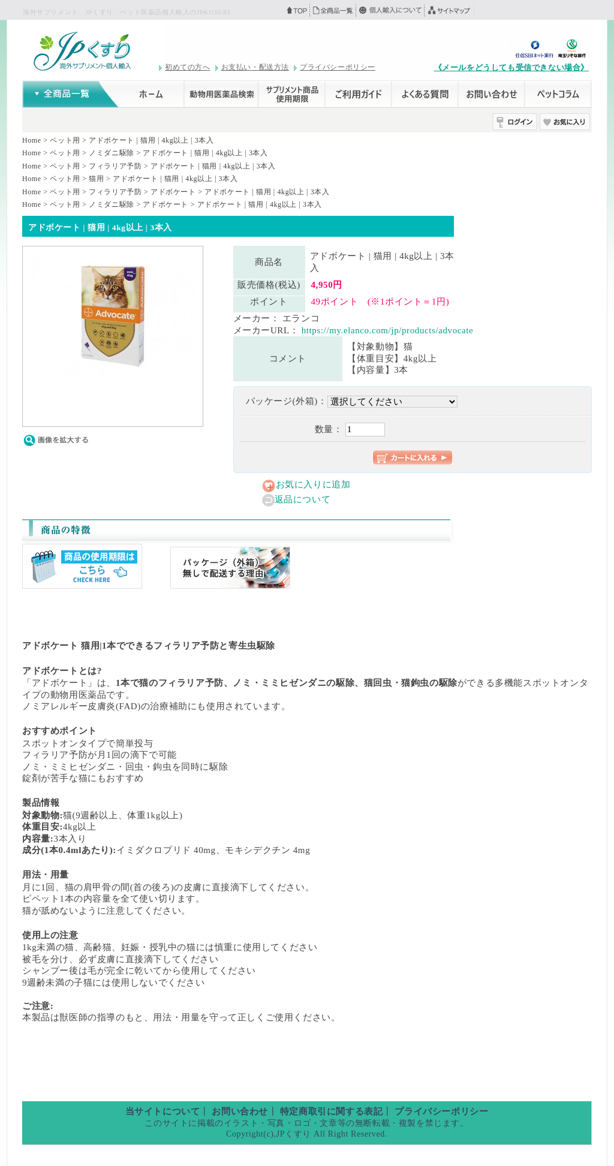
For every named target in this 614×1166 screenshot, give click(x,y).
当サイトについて (162, 1111)
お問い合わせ (240, 1111)
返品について (303, 499)
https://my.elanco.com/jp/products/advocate (388, 330)
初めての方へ (187, 67)
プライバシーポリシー (337, 67)
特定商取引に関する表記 (331, 1111)
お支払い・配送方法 (255, 67)
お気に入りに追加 (313, 484)
